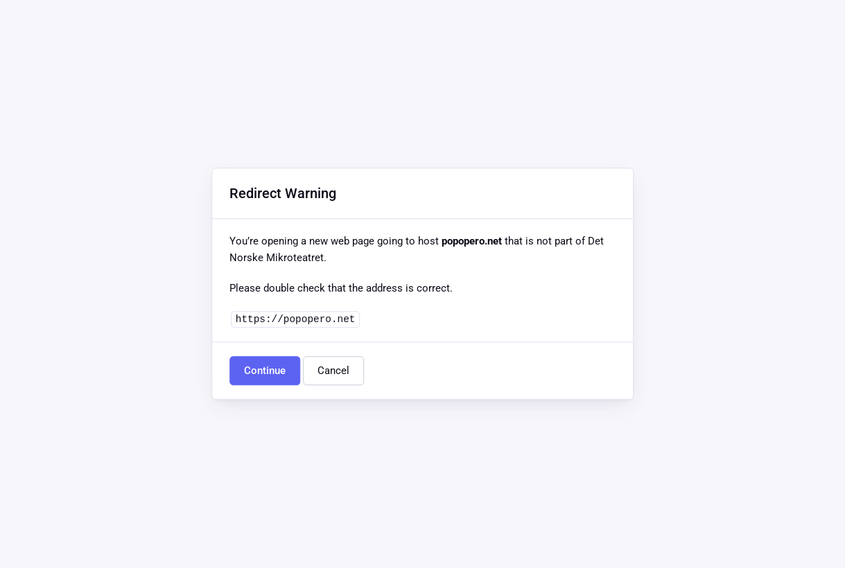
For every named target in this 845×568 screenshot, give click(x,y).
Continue (265, 371)
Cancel (333, 371)
